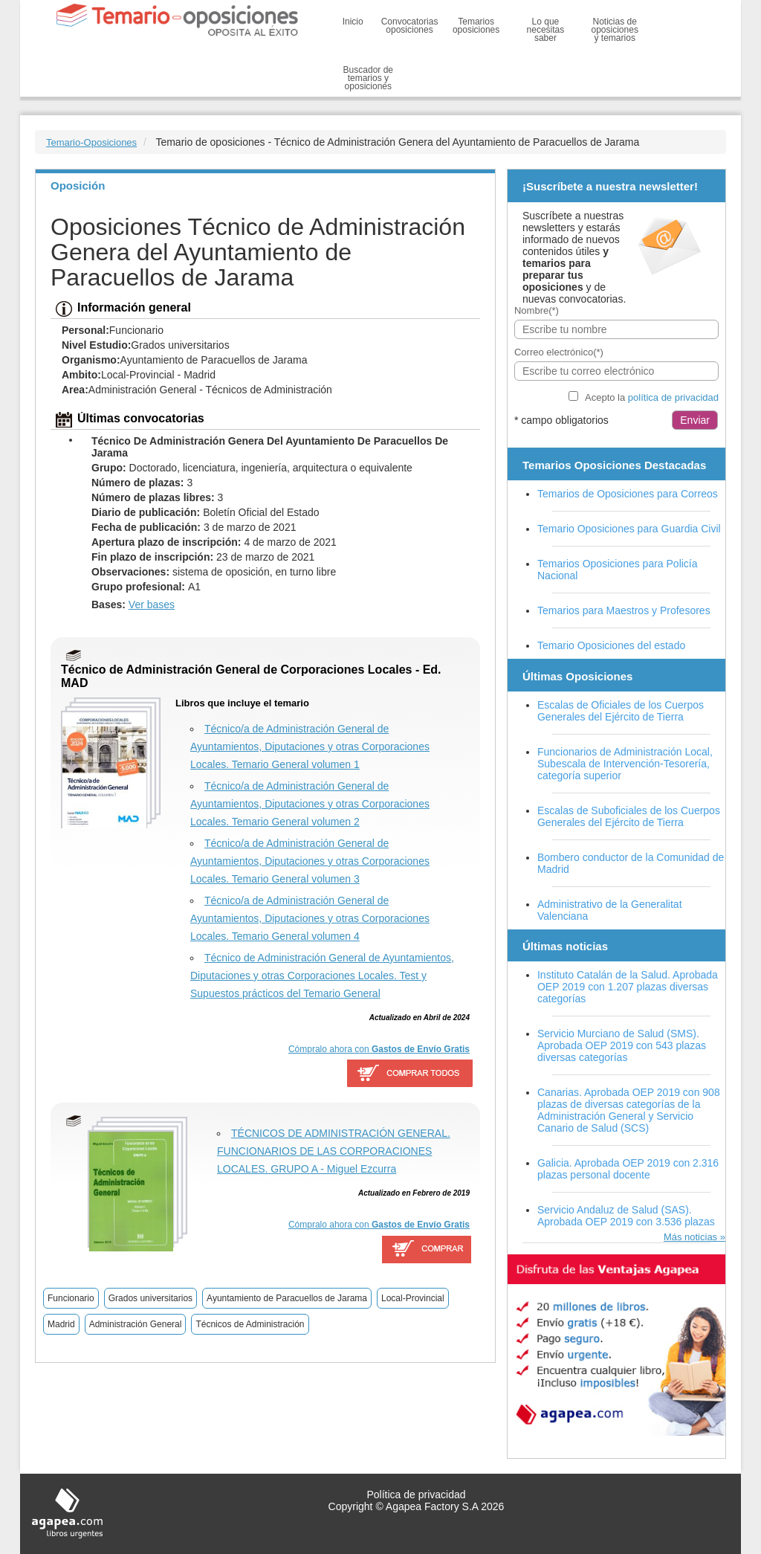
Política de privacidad (415, 1494)
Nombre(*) (536, 310)
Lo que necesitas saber (546, 29)
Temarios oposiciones (476, 25)
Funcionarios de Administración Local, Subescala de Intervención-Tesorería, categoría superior (625, 763)
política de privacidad (673, 397)
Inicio (353, 21)
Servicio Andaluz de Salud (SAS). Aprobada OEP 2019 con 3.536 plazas (626, 1216)
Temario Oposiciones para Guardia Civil (629, 529)
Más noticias (690, 1236)
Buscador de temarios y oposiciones (368, 78)
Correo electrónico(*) (558, 352)
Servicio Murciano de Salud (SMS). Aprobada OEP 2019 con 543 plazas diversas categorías (621, 1045)
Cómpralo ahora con (379, 1049)
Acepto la (652, 397)
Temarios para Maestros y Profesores (623, 610)
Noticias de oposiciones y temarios (615, 29)
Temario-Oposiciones (91, 142)
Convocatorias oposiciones (409, 25)
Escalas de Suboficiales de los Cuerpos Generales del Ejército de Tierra (628, 816)
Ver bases (152, 604)
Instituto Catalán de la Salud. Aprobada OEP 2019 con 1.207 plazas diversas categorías (627, 987)
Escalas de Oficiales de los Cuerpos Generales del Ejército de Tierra (620, 711)
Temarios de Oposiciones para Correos (627, 494)
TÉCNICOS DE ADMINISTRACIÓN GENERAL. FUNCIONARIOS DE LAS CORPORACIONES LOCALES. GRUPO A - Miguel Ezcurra (333, 1151)
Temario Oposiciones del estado (611, 645)
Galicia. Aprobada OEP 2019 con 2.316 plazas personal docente (628, 1169)
